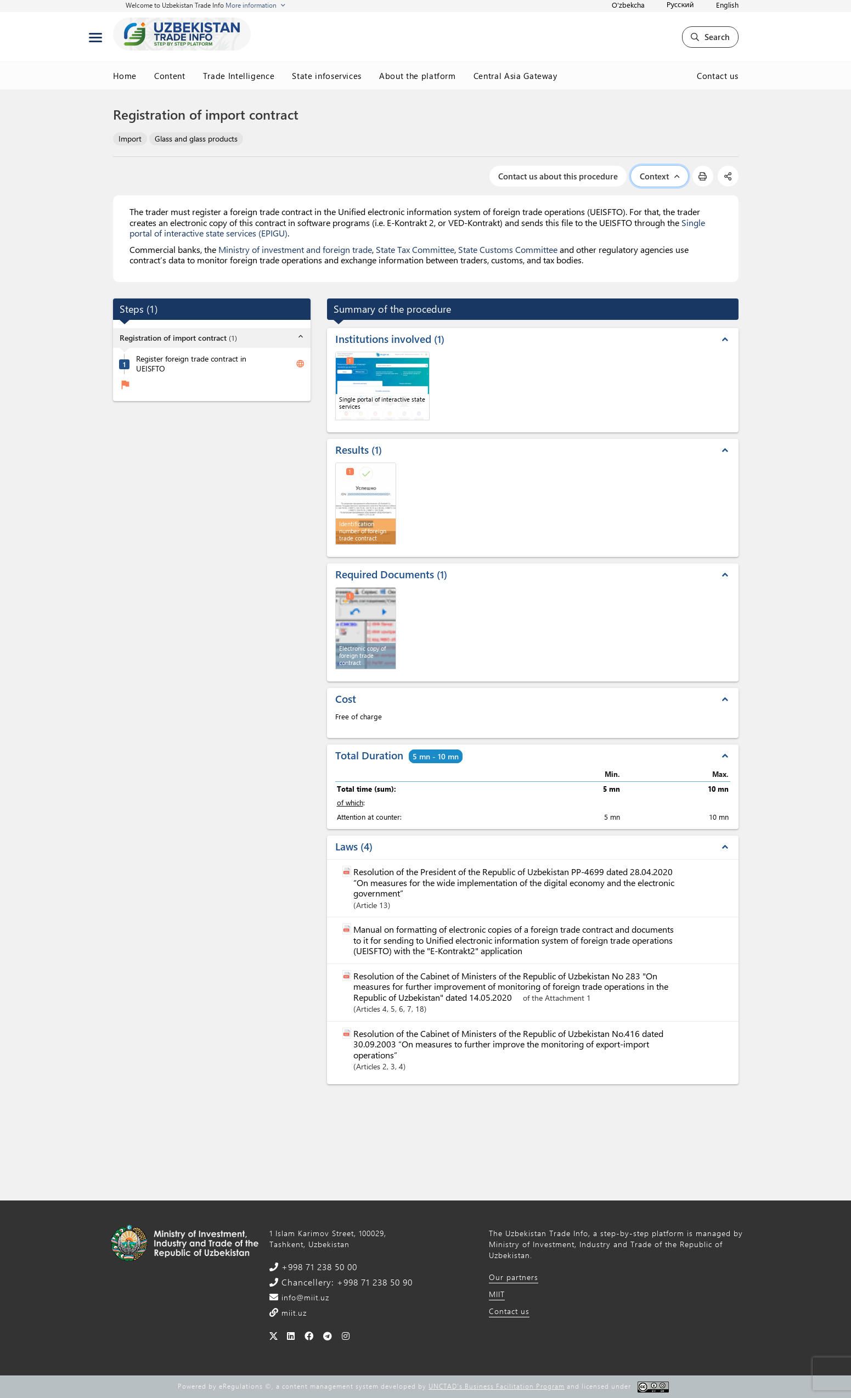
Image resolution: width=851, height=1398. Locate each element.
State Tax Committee (415, 249)
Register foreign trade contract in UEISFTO (191, 364)
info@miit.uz (304, 1297)
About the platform (417, 75)
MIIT (497, 1294)
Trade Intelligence (239, 75)
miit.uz (293, 1312)
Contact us (718, 75)
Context (659, 176)
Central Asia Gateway (515, 75)
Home (125, 75)
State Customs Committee (507, 249)
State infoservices (327, 75)
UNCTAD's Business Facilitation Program (497, 1386)
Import (130, 138)
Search (710, 36)
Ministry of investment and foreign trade (295, 249)
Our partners (513, 1277)
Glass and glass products (196, 138)
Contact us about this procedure (558, 176)
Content (169, 75)
